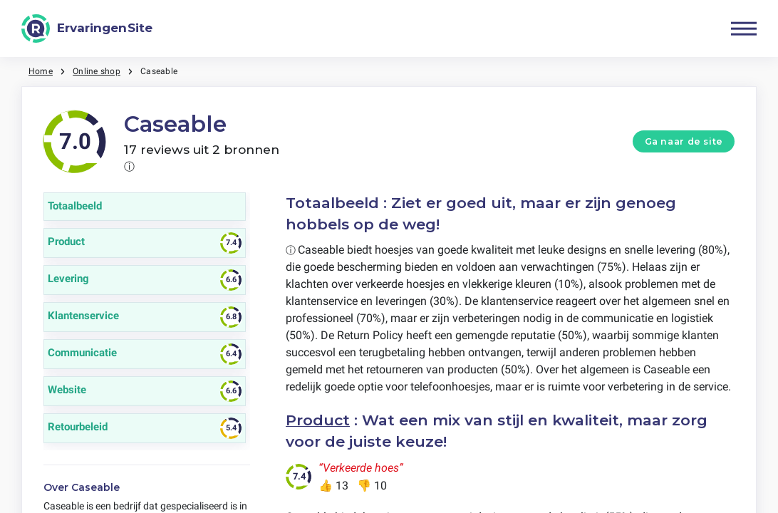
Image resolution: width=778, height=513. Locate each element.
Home (40, 71)
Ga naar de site (684, 141)
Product (318, 420)
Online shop (96, 71)
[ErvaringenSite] (86, 28)
